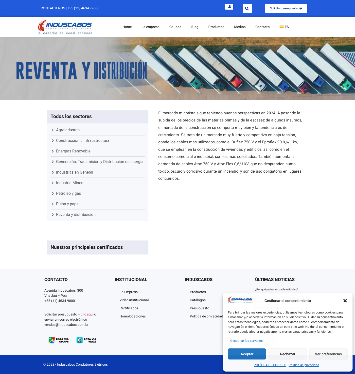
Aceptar (247, 354)
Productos (216, 27)
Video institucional (134, 300)
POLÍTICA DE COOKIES (270, 365)
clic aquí (87, 314)
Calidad (175, 27)
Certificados (129, 308)
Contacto (262, 27)
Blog (194, 27)
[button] (345, 300)
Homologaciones (133, 316)
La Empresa (129, 292)
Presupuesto (199, 308)
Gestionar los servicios (246, 341)
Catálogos (198, 300)
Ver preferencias (328, 354)
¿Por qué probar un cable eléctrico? (276, 289)
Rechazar (287, 354)
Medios (240, 27)
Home (127, 27)
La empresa (151, 27)
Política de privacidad (304, 365)
